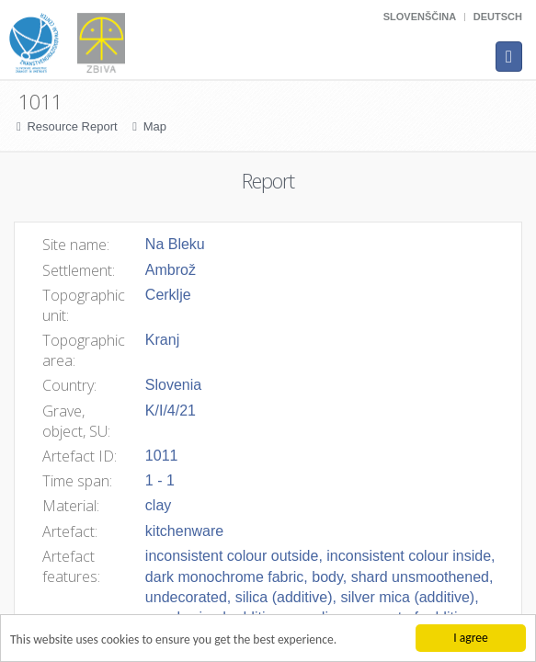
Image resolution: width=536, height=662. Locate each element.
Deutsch (497, 16)
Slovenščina (419, 16)
